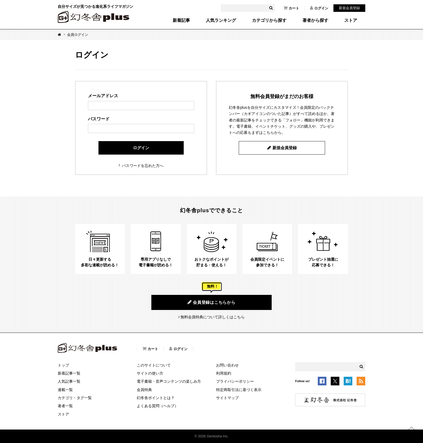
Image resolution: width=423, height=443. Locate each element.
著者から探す (315, 20)
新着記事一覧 (69, 373)
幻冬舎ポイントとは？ (156, 398)
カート (291, 8)
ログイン (319, 8)
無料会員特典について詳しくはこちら (212, 317)
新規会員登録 (349, 8)
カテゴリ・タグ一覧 (75, 398)
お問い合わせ (227, 365)
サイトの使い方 (150, 373)
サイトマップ (227, 398)
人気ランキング (221, 20)
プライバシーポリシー (235, 381)
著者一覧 (65, 406)
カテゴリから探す (269, 20)
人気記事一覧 (69, 381)
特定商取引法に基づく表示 (238, 390)
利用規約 (223, 373)
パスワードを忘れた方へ (142, 165)
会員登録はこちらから (211, 302)
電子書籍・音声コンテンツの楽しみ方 (169, 381)
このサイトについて (154, 365)
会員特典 (144, 390)
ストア (350, 20)
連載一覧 (65, 390)
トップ (63, 365)
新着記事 (181, 20)
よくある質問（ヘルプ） (157, 406)
